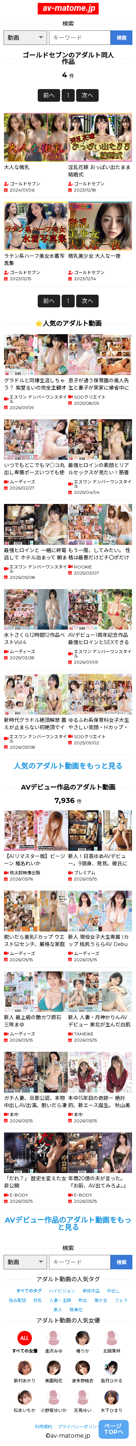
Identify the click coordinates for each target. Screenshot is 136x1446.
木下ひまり (112, 1401)
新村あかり (25, 1372)
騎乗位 (76, 1309)
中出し (113, 1291)
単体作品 (91, 1291)
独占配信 (17, 1300)
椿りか (82, 1342)
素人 (58, 1309)
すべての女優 (24, 1342)
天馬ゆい (82, 1401)
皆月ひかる (112, 1372)
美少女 (100, 1300)
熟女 (82, 1300)
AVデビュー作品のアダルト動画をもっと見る (68, 1223)
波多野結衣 (83, 1372)
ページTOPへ (113, 1429)
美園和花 (53, 1372)
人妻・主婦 (60, 1300)
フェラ (121, 1300)
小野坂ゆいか (54, 1401)
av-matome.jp (69, 8)
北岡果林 (111, 1342)
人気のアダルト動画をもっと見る (68, 766)
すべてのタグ (29, 1291)
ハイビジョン (62, 1291)
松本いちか (25, 1401)
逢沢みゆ (53, 1342)
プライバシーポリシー (79, 1426)
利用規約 (43, 1426)
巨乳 (37, 1300)
